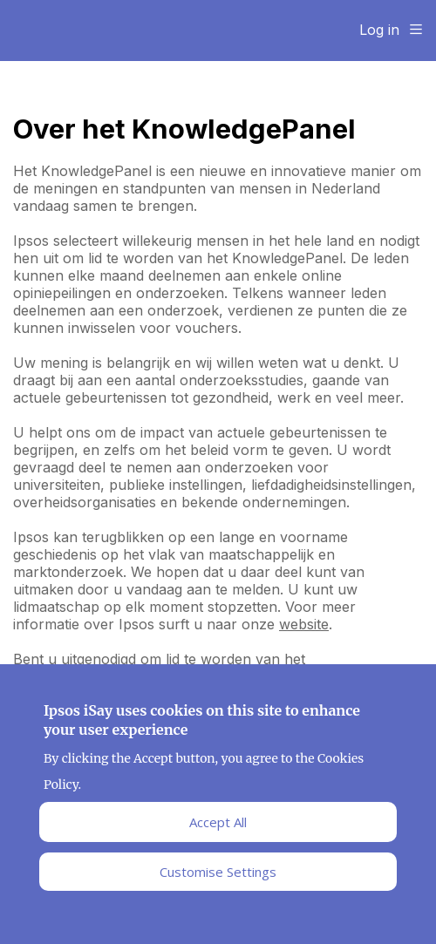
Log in (379, 29)
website (304, 624)
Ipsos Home (91, 30)
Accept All (218, 825)
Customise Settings (218, 875)
